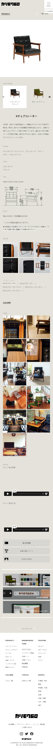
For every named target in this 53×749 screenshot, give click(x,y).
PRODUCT (9, 640)
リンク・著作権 (39, 724)
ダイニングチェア (11, 650)
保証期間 (25, 663)
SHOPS (41, 675)
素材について (9, 667)
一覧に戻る (44, 13)
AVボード (8, 657)
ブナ (39, 151)
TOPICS (25, 675)
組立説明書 (26, 543)
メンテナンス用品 (28, 653)
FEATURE (42, 640)
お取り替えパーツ (26, 551)
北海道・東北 (42, 681)
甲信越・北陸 (42, 688)
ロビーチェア (42, 650)
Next (48, 97)
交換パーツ (25, 656)
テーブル (8, 653)
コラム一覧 (9, 681)
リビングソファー (11, 646)
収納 (39, 657)
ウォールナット (15, 154)
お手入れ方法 (26, 559)
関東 (39, 684)
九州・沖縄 (42, 702)
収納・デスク (9, 660)
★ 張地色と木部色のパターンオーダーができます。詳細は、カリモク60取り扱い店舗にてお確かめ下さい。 (26, 227)
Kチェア (41, 646)
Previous (4, 97)
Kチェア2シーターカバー (12, 290)
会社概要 (11, 724)
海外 (39, 705)
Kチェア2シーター (26, 283)
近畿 (39, 695)
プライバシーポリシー (24, 724)
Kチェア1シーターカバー (34, 287)
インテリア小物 (10, 664)
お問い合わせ (27, 727)
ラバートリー (19, 151)
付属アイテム (26, 660)
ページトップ (26, 628)
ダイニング (42, 653)
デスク (40, 660)
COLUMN (9, 675)
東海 (39, 691)
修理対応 (25, 667)
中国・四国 (42, 698)
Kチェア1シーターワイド (12, 287)
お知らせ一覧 (26, 681)
